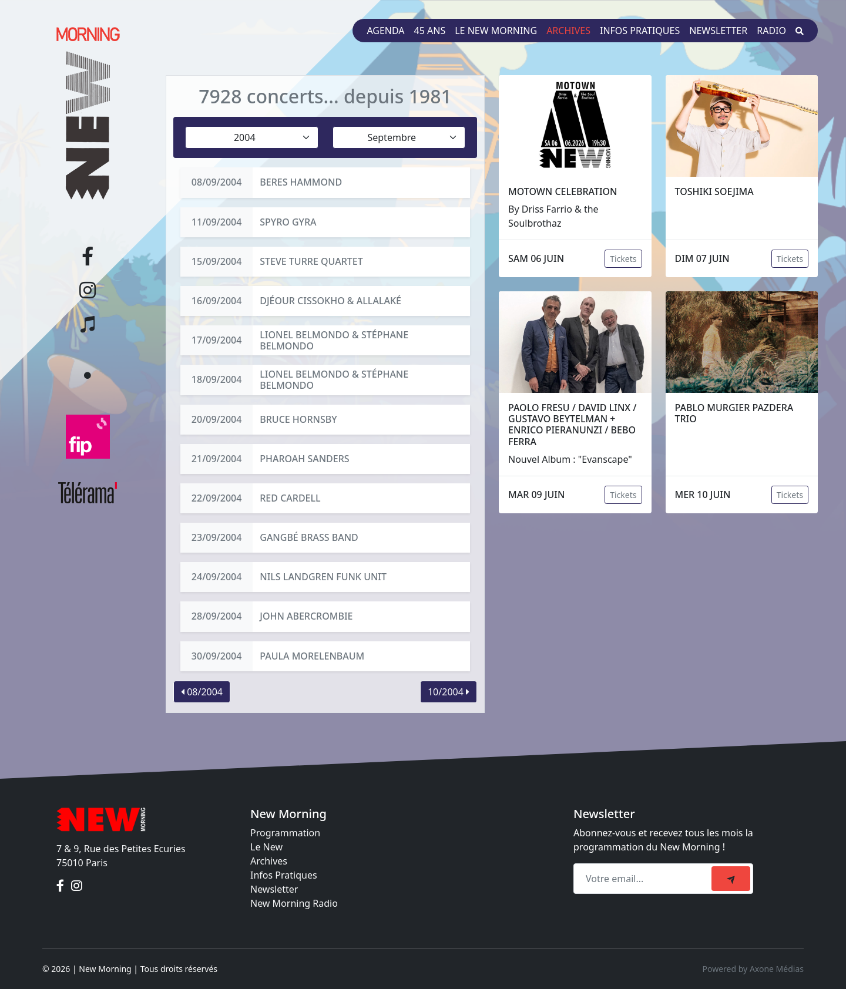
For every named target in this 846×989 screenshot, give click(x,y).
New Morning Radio (294, 903)
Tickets (623, 258)
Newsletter (718, 30)
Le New (266, 846)
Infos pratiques (640, 30)
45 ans (430, 30)
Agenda (385, 30)
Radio (771, 30)
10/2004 (448, 691)
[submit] (730, 878)
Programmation (285, 832)
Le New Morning (496, 30)
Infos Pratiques (283, 875)
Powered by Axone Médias (753, 968)
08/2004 (202, 691)
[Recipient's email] (644, 878)
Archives (568, 30)
